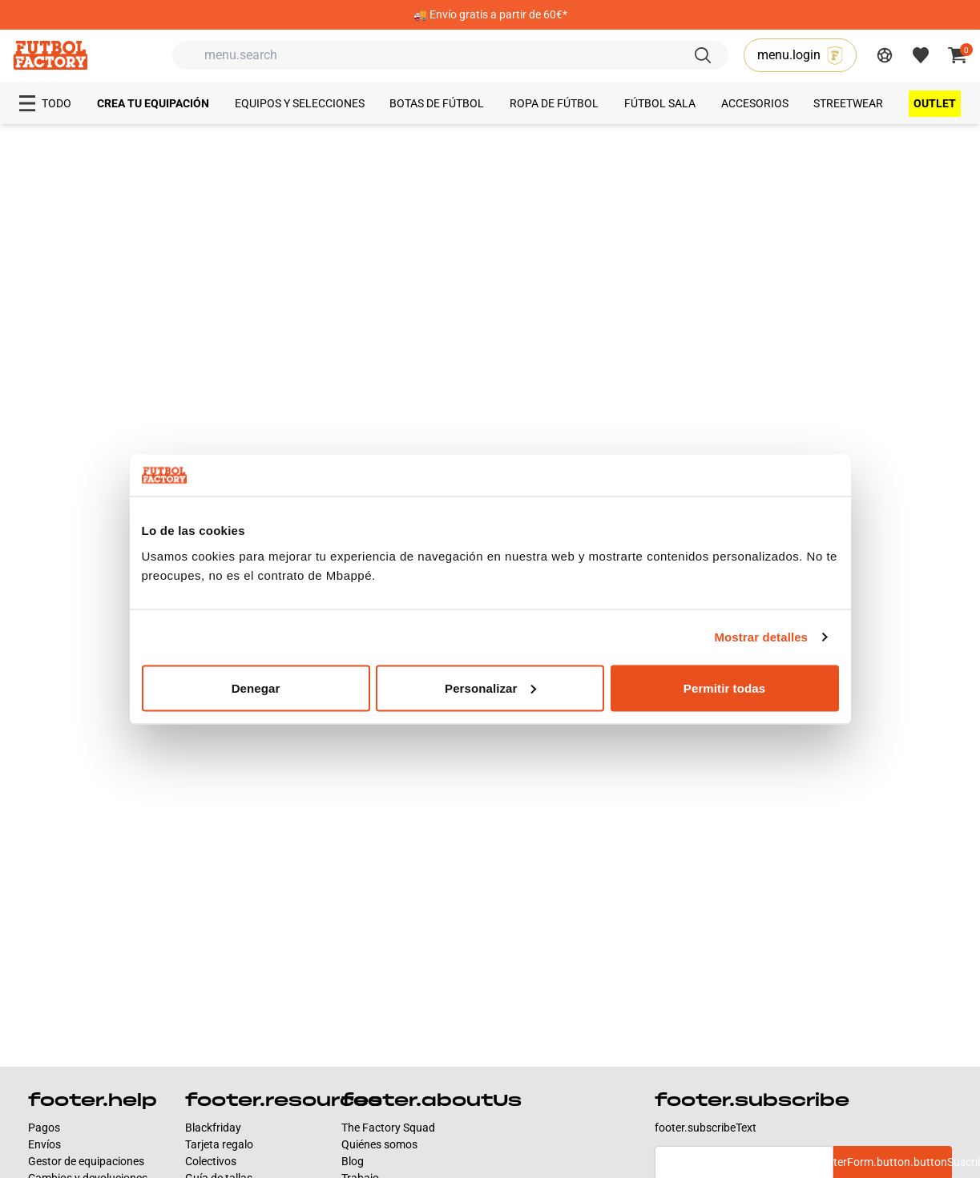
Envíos (44, 1144)
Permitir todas (724, 687)
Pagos (44, 1127)
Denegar (256, 687)
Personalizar (490, 687)
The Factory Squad (388, 1127)
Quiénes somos (379, 1144)
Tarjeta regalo (219, 1144)
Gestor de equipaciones (86, 1161)
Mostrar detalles (761, 637)
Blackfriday (213, 1127)
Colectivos (210, 1161)
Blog (352, 1161)
